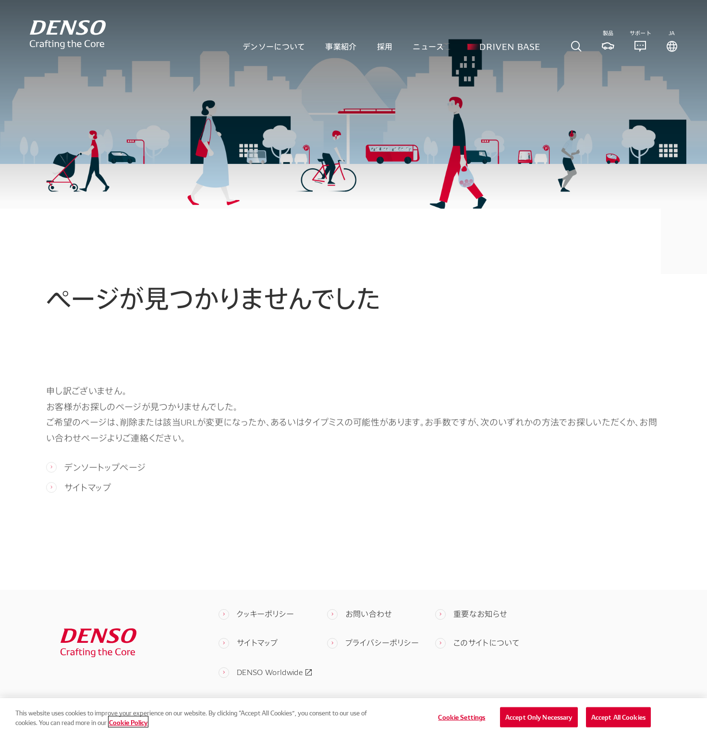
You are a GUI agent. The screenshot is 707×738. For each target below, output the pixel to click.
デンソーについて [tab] (274, 50)
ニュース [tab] (428, 50)
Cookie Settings (461, 727)
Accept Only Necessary (539, 727)
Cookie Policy (128, 732)
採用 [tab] (385, 50)
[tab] (576, 50)
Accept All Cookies (618, 727)
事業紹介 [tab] (340, 50)
